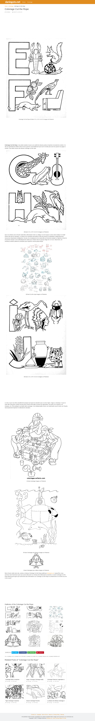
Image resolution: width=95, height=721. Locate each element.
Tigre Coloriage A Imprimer (12, 700)
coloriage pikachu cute (43, 656)
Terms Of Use (45, 714)
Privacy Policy (56, 714)
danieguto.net (13, 1)
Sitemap (62, 714)
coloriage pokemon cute (54, 656)
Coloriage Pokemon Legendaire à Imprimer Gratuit (60, 679)
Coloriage (30, 2)
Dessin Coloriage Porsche (33, 700)
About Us (51, 714)
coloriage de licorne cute (32, 656)
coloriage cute (10, 656)
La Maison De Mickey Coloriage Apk (56, 700)
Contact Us (33, 714)
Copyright (39, 714)
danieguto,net (50, 573)
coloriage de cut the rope (20, 656)
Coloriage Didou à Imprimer (12, 679)
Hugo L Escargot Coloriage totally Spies (36, 679)
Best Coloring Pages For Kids (59, 718)
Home (24, 2)
